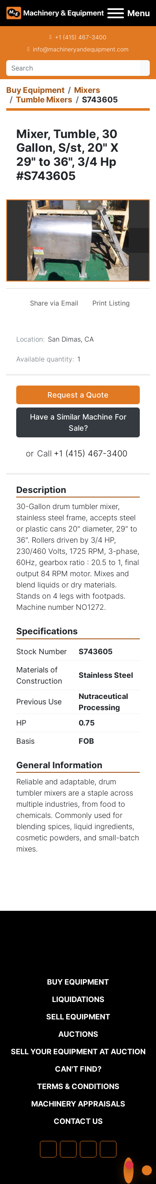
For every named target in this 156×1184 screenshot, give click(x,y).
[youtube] (108, 1149)
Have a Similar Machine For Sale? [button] (78, 422)
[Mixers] (87, 90)
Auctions (78, 1034)
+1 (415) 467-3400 (80, 37)
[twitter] (88, 1149)
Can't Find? (78, 1069)
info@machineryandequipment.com (81, 49)
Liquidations (78, 999)
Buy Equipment (78, 982)
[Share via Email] (52, 303)
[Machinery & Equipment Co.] (78, 959)
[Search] (73, 68)
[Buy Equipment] (35, 90)
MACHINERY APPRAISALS (78, 1103)
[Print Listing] (109, 303)
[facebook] (48, 1149)
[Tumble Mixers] (44, 99)
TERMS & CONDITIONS (78, 1086)
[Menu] (115, 13)
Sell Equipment (78, 1016)
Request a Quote (78, 395)
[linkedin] (68, 1149)
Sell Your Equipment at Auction (78, 1051)
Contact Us (78, 1121)
